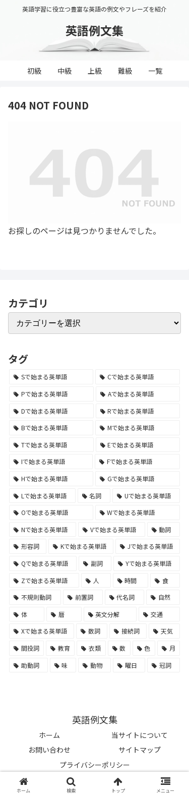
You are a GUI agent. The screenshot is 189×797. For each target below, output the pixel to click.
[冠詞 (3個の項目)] (163, 665)
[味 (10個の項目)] (63, 665)
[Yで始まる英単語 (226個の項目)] (146, 563)
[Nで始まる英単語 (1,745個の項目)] (42, 529)
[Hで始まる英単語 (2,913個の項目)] (51, 478)
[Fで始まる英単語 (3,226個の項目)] (137, 461)
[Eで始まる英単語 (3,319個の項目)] (138, 444)
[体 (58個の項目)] (26, 614)
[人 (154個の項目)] (96, 580)
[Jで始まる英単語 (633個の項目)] (147, 546)
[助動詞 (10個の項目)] (28, 665)
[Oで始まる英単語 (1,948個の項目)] (51, 512)
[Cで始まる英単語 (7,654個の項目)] (137, 376)
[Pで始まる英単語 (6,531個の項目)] (51, 394)
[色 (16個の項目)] (144, 648)
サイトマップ (139, 750)
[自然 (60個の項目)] (163, 597)
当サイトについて (139, 735)
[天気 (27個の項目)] (164, 631)
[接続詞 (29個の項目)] (128, 631)
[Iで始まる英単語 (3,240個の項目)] (51, 461)
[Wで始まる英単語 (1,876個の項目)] (137, 512)
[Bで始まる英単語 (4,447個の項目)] (51, 427)
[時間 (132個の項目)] (131, 580)
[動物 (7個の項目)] (94, 665)
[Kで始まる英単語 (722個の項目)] (80, 546)
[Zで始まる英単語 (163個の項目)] (44, 580)
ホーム (49, 735)
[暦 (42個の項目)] (64, 614)
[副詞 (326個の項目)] (95, 563)
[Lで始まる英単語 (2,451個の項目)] (42, 495)
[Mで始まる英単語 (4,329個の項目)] (137, 427)
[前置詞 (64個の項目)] (83, 597)
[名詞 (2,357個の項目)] (94, 495)
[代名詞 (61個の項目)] (125, 597)
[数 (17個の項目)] (119, 648)
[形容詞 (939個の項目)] (27, 546)
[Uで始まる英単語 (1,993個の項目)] (146, 495)
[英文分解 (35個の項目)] (110, 614)
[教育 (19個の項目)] (60, 648)
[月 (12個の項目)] (168, 648)
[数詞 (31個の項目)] (91, 631)
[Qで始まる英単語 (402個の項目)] (43, 563)
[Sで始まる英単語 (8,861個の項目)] (51, 376)
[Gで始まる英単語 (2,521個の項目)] (137, 478)
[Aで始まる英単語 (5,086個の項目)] (138, 394)
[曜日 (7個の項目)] (129, 665)
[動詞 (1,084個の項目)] (163, 529)
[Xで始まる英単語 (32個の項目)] (41, 631)
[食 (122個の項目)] (165, 580)
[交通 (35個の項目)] (159, 614)
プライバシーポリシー (94, 765)
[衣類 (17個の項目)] (91, 648)
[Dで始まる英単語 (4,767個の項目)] (51, 411)
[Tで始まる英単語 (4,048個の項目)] (51, 444)
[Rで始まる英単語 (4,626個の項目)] (138, 411)
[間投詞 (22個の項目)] (26, 648)
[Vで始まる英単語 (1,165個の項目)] (111, 529)
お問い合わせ (49, 750)
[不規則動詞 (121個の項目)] (35, 597)
